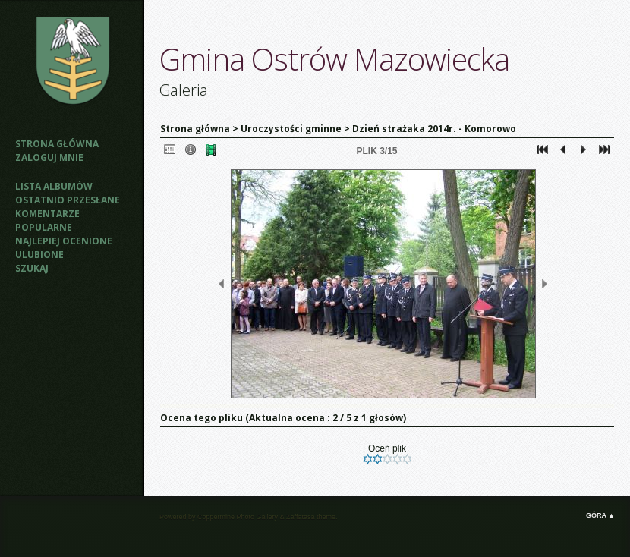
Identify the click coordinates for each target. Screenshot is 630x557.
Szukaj (32, 268)
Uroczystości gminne (291, 128)
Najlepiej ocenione (63, 240)
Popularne (43, 227)
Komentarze (47, 213)
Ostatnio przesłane (67, 200)
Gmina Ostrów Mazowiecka (334, 59)
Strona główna (57, 143)
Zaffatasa (300, 517)
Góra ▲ (600, 515)
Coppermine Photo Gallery (237, 517)
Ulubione (39, 254)
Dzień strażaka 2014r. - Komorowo (434, 128)
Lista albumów (54, 186)
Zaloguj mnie (49, 157)
